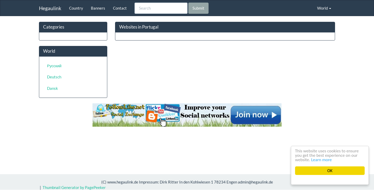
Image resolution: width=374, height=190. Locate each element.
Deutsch (54, 76)
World (324, 8)
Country (76, 8)
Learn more (321, 159)
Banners (98, 8)
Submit (198, 8)
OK (329, 170)
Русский (54, 65)
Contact (120, 8)
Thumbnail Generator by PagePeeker (74, 187)
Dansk (52, 88)
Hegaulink (50, 8)
